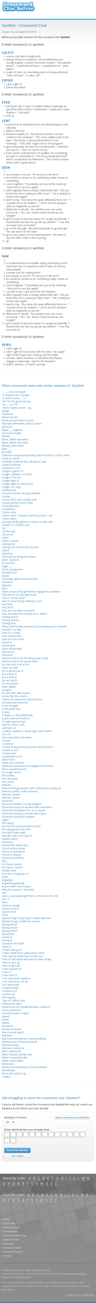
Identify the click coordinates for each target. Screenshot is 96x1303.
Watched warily (10, 1045)
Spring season (10, 927)
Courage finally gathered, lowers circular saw (27, 521)
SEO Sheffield (24, 1277)
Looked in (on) (10, 750)
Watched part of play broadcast (20, 1041)
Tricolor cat (8, 994)
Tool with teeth (10, 984)
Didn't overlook (10, 559)
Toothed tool (9, 991)
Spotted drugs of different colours (21, 921)
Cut (4, 528)
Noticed (6, 785)
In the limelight (10, 705)
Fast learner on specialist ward (19, 594)
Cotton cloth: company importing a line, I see (27, 515)
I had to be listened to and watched (22, 699)
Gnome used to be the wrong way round (25, 658)
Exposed (6, 585)
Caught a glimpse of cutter (17, 474)
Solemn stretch (10, 908)
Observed (7, 800)
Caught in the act (11, 477)
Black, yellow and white (15, 439)
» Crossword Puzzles (12, 1251)
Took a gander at (11, 968)
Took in (6, 972)
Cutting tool (8, 544)
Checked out (9, 490)
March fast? (8, 759)
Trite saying (8, 997)
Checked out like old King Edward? (21, 493)
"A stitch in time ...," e (14, 398)
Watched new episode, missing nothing (24, 1038)
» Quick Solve (8, 1223)
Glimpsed (7, 655)
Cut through (8, 531)
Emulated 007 (9, 572)
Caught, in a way (11, 487)
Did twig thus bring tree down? (19, 556)
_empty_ (6, 1076)
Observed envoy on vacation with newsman (26, 807)
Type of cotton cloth (13, 1000)
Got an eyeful (9, 680)
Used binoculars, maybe (15, 1013)
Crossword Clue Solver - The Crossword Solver (18, 8)
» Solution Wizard (10, 1227)
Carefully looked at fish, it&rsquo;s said (24, 461)
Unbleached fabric (12, 1003)
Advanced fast (10, 417)
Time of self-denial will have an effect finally (26, 959)
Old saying (8, 823)
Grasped (6, 689)
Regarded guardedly (13, 883)
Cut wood (7, 534)
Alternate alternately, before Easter (22, 423)
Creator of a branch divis (16, 525)
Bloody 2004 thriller (13, 445)
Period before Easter (13, 848)
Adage (5, 410)
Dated (5, 550)
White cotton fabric (13, 1060)
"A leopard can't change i (16, 395)
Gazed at (7, 642)
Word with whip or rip (14, 1073)
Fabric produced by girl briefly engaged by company (31, 591)
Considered (8, 509)
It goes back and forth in (15, 718)
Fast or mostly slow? (13, 598)
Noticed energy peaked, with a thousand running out (31, 788)
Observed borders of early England (21, 804)
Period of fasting (11, 854)
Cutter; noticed (10, 540)
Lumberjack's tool (12, 756)
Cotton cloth (9, 512)
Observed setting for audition (18, 816)
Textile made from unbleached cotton (23, 953)
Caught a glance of (12, 471)
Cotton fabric (9, 518)
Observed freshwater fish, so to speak (23, 810)
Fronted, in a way (11, 629)
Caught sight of (10, 480)
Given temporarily (12, 648)
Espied (5, 575)
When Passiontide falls (14, 1057)
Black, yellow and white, (15, 442)
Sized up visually (11, 905)
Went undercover (11, 1051)
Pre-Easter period (12, 864)
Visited (5, 1022)
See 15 (5, 899)
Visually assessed (11, 1029)
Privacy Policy (72, 1294)
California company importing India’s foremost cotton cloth (35, 455)
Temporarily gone (12, 949)
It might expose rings (14, 721)
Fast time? (8, 607)
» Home (5, 1219)
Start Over (17, 1156)
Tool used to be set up (15, 981)
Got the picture (10, 683)
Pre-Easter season (12, 867)
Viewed (6, 1016)
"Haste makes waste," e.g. (17, 407)
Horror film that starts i (15, 696)
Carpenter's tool (11, 468)
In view (6, 712)
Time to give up (10, 962)
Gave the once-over (13, 639)
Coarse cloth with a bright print (19, 499)
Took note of (9, 975)
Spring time (8, 934)
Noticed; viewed (11, 797)
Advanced (7, 414)
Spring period (9, 924)
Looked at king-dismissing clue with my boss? (27, 747)
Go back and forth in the (15, 664)
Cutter (5, 537)
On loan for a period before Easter (21, 826)
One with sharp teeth (14, 832)
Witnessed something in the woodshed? (24, 1067)
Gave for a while (11, 632)
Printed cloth (9, 870)
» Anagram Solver (11, 1239)
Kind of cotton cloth (13, 724)
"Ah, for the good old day (16, 401)
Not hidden (8, 775)
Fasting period (10, 617)
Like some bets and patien (17, 737)
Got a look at (9, 677)
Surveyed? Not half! (13, 943)
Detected (7, 553)
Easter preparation (12, 569)
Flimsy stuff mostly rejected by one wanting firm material (34, 626)
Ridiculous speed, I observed (18, 889)
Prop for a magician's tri (15, 873)
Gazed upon (8, 645)
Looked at (7, 743)
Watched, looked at (13, 1048)
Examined (7, 582)
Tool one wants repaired (16, 978)
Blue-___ (6, 449)
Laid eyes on (9, 728)
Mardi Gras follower (13, 762)
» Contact (6, 1255)
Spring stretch (9, 930)
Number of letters (15, 1117)
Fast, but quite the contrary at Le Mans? (24, 613)
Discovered (8, 563)
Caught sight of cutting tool (17, 483)
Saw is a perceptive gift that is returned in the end (30, 896)
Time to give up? (11, 965)
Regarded (7, 880)
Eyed (4, 588)
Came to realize (11, 458)
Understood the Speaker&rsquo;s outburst (26, 1007)
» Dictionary (8, 1243)
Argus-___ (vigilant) (12, 430)
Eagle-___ (7, 566)
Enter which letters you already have (26, 1129)
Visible (5, 1019)
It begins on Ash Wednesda (17, 715)
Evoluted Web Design (75, 1273)
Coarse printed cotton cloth (17, 502)
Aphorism (7, 426)
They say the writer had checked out (22, 956)
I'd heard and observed (15, 702)
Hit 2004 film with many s (16, 693)
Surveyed (7, 940)
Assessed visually (11, 433)
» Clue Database (10, 1231)
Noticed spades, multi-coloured (19, 791)
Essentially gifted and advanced (19, 579)
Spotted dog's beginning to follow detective (26, 918)
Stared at (7, 937)
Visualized (7, 1026)
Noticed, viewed (11, 794)
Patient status (10, 838)
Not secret (8, 781)
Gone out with (10, 667)
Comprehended (10, 506)
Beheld (6, 436)
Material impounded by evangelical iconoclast (27, 766)
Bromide (7, 452)
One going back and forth (16, 829)
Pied (4, 861)
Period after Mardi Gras (15, 845)
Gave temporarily (11, 636)
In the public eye (11, 709)
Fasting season (10, 620)
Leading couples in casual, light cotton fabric (27, 731)
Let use (6, 734)
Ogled (5, 819)
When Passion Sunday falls (17, 1054)
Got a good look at (12, 670)
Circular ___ (8, 496)
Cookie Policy (87, 1294)
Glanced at (8, 651)
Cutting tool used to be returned (20, 547)
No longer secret (11, 772)
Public (5, 877)
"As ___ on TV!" (10, 404)
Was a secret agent (13, 1032)
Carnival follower (11, 464)
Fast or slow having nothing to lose (22, 601)
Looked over (9, 753)
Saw (4, 892)
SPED (5, 915)
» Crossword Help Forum (14, 1235)
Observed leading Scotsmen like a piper (24, 813)
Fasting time (9, 623)
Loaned (6, 740)
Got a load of (9, 674)
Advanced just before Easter (18, 420)
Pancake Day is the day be (17, 835)
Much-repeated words (14, 769)
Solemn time (9, 911)
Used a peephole (11, 1010)
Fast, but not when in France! (18, 610)
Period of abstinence (13, 851)
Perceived (7, 842)
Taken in (6, 946)
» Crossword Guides (12, 1247)
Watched (7, 1035)
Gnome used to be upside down (20, 661)
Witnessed (8, 1064)
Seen (4, 902)
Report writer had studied (16, 886)
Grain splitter (9, 686)
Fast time (7, 604)
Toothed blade (10, 987)
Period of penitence (13, 858)
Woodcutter (8, 1070)
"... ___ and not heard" (14, 391)
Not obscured (9, 778)
